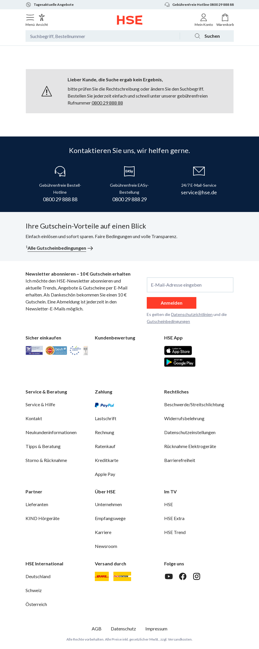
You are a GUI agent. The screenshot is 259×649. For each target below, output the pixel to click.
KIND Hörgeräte (42, 518)
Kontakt (34, 418)
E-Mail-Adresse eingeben (176, 285)
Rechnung (104, 432)
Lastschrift (105, 418)
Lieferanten (37, 504)
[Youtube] (168, 576)
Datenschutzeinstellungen (189, 432)
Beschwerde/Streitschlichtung (194, 404)
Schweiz (34, 590)
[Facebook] (182, 576)
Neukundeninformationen (51, 432)
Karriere (103, 532)
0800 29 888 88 (107, 102)
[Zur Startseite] (129, 20)
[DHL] (102, 576)
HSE (168, 504)
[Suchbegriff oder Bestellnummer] (103, 36)
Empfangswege (110, 518)
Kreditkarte (106, 460)
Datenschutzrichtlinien (192, 314)
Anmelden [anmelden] (171, 302)
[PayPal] (104, 404)
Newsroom (106, 546)
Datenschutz (123, 628)
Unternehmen (108, 504)
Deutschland (38, 576)
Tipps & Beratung (43, 446)
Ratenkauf (105, 446)
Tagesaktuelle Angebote (50, 5)
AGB (97, 628)
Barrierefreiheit (179, 460)
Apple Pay (105, 474)
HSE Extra (174, 518)
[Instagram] (196, 576)
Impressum (156, 628)
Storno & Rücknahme (46, 460)
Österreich (36, 604)
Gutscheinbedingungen (168, 321)
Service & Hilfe (40, 404)
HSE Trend (175, 532)
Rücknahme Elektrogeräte (190, 446)
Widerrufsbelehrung (184, 418)
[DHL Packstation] (122, 576)
